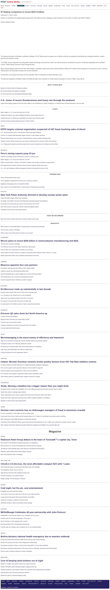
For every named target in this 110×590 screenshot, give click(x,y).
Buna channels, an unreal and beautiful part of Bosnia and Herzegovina (21, 445)
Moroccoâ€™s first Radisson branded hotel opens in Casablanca (19, 443)
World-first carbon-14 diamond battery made (13, 575)
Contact (50, 583)
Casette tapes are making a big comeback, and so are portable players (21, 527)
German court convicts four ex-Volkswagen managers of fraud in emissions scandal (43, 410)
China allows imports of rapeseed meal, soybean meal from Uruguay (20, 376)
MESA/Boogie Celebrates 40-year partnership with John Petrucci (33, 512)
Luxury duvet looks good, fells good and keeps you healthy (17, 497)
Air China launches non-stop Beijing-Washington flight (16, 94)
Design (83, 5)
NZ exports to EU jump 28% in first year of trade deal (16, 301)
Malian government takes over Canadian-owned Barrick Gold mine (20, 255)
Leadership (57, 5)
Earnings (39, 5)
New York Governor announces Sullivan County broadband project (20, 206)
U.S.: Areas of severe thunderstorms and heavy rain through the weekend (38, 100)
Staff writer (5, 15)
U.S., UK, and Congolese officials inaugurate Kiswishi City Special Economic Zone (24, 168)
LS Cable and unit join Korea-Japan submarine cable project (18, 247)
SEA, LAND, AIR (5, 460)
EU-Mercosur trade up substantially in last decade (26, 289)
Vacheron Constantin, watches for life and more (14, 500)
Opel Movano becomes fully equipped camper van (15, 473)
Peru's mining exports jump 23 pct (18, 153)
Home (3, 581)
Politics (14, 5)
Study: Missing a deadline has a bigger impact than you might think (35, 386)
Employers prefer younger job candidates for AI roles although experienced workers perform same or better (31, 389)
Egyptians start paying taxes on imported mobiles (15, 184)
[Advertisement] (13, 33)
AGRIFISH (4, 358)
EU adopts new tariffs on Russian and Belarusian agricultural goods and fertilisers (24, 201)
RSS (66, 583)
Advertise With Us (33, 583)
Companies (20, 5)
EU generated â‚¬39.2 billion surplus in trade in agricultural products (20, 304)
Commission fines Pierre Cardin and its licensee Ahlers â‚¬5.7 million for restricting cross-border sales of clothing (33, 416)
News (2, 5)
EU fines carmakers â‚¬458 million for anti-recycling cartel (17, 413)
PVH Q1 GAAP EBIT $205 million (10, 328)
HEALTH (3, 533)
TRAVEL (3, 436)
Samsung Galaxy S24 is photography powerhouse (15, 524)
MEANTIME (4, 557)
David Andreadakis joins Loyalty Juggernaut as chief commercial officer (21, 274)
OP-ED (3, 334)
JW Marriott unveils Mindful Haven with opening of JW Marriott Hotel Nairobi (22, 448)
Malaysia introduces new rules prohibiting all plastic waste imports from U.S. (22, 115)
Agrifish (50, 5)
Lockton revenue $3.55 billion (9, 316)
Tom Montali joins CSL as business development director (17, 277)
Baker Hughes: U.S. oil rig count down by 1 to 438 (15, 159)
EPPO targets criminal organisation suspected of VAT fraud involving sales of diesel (43, 129)
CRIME (3, 407)
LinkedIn (77, 583)
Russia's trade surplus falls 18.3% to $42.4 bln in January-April (19, 292)
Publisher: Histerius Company (9, 587)
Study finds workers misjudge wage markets (13, 392)
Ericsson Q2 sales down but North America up (24, 313)
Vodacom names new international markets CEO (15, 271)
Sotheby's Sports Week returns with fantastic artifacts (16, 451)
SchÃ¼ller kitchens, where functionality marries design (16, 503)
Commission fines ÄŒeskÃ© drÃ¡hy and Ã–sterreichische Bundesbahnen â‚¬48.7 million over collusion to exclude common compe (38, 422)
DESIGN (3, 484)
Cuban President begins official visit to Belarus (14, 198)
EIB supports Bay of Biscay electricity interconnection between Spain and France (24, 165)
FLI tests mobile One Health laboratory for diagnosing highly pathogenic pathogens (24, 365)
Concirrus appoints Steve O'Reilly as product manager (16, 279)
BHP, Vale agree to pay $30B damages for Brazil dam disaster (18, 419)
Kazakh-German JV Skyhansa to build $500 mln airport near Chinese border (22, 118)
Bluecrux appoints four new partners (19, 265)
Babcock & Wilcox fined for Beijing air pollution (14, 88)
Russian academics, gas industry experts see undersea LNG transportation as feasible (25, 569)
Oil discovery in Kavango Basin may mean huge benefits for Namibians (21, 346)
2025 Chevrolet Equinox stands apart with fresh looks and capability (20, 467)
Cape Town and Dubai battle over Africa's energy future (16, 349)
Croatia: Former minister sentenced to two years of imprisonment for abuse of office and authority (29, 141)
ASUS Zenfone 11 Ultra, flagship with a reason (14, 521)
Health (94, 5)
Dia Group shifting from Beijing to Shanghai (13, 91)
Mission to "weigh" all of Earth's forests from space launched (18, 564)
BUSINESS (4, 150)
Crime (63, 5)
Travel (68, 5)
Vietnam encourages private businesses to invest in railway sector (19, 156)
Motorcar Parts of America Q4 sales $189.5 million (15, 319)
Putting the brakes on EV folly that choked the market (16, 343)
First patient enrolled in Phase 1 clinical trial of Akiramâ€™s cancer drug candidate (24, 545)
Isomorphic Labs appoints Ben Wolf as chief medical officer (18, 268)
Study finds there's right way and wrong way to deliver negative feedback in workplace (25, 398)
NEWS (2, 126)
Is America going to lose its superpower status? (14, 352)
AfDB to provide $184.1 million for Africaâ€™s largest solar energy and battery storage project (28, 162)
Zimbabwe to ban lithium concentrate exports (13, 209)
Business (7, 5)
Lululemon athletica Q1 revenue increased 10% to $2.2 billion (18, 325)
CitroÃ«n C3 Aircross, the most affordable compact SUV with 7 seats (35, 464)
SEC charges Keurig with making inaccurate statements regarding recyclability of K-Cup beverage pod (30, 425)
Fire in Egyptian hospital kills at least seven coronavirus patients (19, 180)
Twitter (71, 583)
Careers (27, 5)
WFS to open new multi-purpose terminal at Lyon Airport (17, 233)
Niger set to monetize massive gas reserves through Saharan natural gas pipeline (24, 340)
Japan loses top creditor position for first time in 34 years (17, 298)
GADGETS (4, 509)
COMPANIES (4, 237)
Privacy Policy (59, 583)
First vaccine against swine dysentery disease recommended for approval (22, 368)
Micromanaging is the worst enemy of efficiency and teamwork (32, 337)
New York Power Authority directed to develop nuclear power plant (34, 195)
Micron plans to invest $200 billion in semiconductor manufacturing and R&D (23, 187)
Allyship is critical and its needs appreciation (13, 400)
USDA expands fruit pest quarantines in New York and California (19, 370)
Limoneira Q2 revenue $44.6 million (11, 322)
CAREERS (4, 261)
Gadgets (88, 5)
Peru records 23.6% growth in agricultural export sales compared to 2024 (22, 373)
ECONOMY (4, 286)
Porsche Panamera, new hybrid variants (12, 475)
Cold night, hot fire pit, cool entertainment (22, 488)
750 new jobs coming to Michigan (10, 230)
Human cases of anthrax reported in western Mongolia (16, 551)
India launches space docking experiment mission (15, 572)
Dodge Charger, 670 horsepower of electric (13, 478)
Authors (24, 583)
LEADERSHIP (5, 382)
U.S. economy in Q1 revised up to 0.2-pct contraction (16, 295)
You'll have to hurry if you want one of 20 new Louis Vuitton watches (20, 494)
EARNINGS (4, 310)
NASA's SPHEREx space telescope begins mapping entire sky (19, 566)
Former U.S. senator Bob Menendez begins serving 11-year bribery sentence (23, 135)
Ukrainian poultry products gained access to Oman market (17, 121)
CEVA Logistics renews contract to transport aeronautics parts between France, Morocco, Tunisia (28, 252)
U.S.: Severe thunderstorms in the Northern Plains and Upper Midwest (21, 132)
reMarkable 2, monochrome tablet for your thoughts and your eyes (20, 515)
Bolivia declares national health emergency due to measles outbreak (35, 536)
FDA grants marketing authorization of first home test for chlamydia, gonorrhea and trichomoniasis (29, 548)
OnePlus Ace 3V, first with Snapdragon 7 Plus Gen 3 (16, 518)
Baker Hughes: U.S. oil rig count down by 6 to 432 (15, 112)
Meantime (100, 5)
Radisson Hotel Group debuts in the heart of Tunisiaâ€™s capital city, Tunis (39, 439)
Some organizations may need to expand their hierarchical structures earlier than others (26, 395)
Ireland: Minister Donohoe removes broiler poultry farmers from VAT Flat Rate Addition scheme (48, 362)
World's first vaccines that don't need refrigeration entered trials (19, 542)
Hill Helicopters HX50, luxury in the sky (12, 470)
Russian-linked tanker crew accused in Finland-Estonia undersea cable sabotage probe (26, 138)
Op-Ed (45, 5)
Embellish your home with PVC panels (12, 491)
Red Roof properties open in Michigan (11, 454)
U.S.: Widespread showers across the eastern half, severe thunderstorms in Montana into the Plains (29, 144)
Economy (33, 5)
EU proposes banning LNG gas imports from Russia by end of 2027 (20, 204)
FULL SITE (85, 583)
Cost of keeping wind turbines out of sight (22, 561)
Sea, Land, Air (75, 5)
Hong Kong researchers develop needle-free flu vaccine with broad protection (23, 539)
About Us (43, 583)
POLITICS (4, 191)
